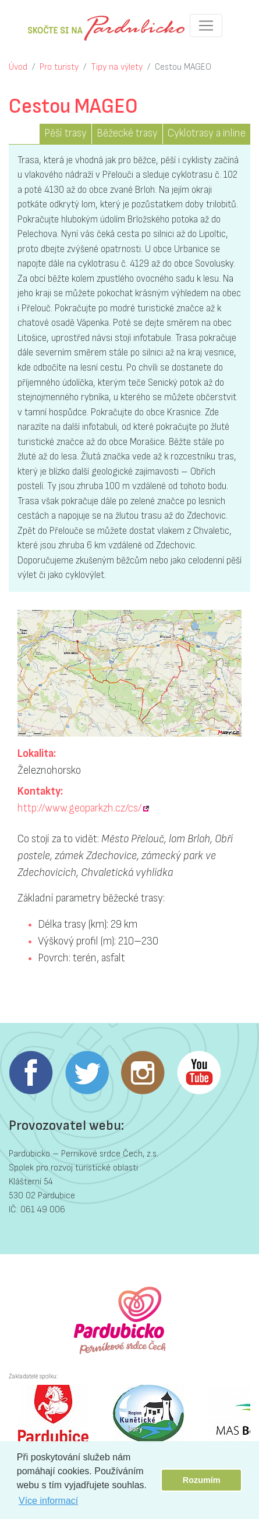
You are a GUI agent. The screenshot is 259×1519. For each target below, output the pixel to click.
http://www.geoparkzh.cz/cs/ (79, 808)
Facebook (31, 1073)
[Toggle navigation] (206, 25)
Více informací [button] (48, 1501)
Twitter (87, 1073)
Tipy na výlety (117, 67)
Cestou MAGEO (183, 67)
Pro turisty (59, 67)
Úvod (18, 67)
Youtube (198, 1073)
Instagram (142, 1073)
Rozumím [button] (202, 1480)
